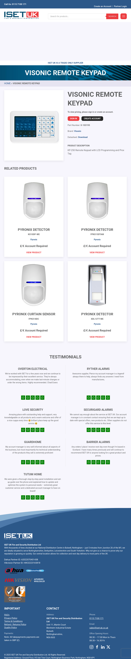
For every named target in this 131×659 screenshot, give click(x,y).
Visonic (77, 87)
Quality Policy (10, 584)
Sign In (73, 75)
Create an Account (102, 2)
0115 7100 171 (96, 574)
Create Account (92, 75)
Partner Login (120, 2)
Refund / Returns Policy (15, 580)
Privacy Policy (10, 574)
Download (83, 93)
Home (7, 39)
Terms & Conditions (13, 577)
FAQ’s (6, 571)
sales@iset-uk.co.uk (98, 584)
